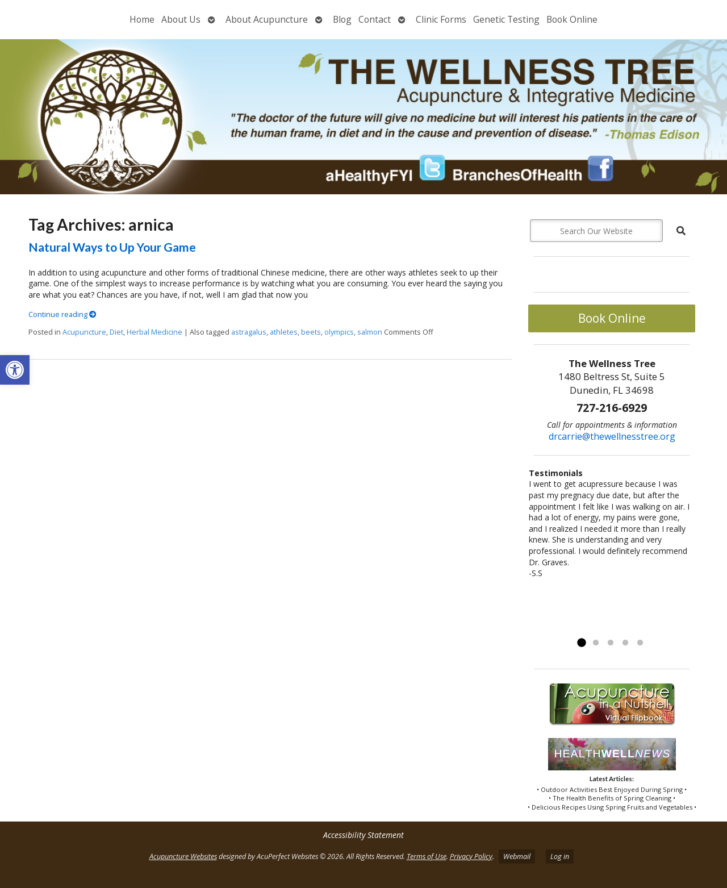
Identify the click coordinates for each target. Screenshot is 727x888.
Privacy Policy (471, 856)
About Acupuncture (266, 19)
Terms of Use (426, 856)
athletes (284, 332)
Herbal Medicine (154, 332)
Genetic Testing (506, 19)
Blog (342, 19)
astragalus (248, 332)
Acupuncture (84, 332)
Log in (559, 856)
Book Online (572, 19)
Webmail (516, 856)
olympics (339, 332)
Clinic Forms (441, 19)
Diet (116, 332)
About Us (180, 19)
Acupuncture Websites (183, 856)
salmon (369, 332)
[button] (15, 370)
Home (141, 19)
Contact (374, 19)
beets (311, 332)
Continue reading (62, 314)
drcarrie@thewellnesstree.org (612, 436)
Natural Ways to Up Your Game (112, 247)
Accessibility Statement (363, 834)
